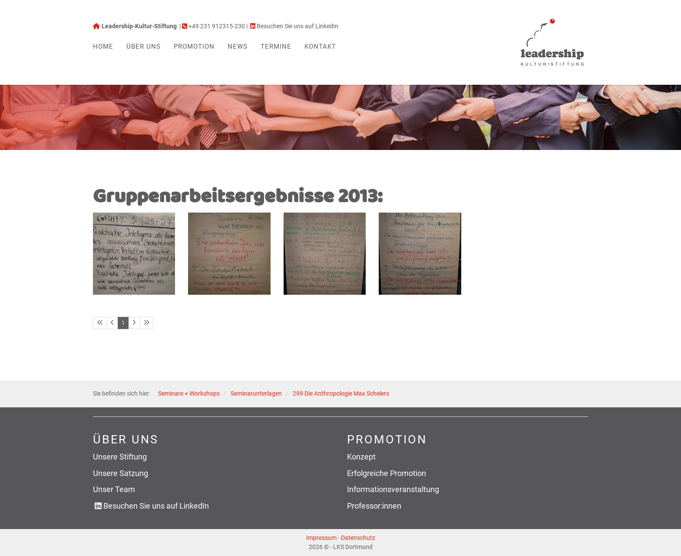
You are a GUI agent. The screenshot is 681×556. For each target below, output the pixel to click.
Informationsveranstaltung (393, 489)
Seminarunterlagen (256, 393)
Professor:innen (374, 505)
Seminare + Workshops (189, 393)
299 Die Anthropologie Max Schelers (341, 393)
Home (103, 46)
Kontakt (320, 46)
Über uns (143, 46)
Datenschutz (358, 537)
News (238, 46)
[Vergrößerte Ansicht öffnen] (134, 254)
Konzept (361, 456)
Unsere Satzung (120, 473)
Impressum (321, 537)
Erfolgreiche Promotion (386, 473)
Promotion (194, 46)
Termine (276, 46)
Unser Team (114, 489)
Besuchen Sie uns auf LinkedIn (156, 505)
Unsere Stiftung (120, 456)
